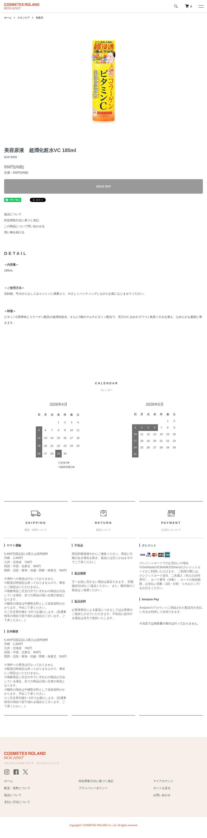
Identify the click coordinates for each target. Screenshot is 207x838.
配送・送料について (17, 788)
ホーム (8, 17)
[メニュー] (201, 6)
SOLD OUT (103, 186)
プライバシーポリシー (93, 788)
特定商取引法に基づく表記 (21, 220)
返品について (13, 214)
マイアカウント (163, 781)
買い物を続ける (14, 232)
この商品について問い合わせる (24, 226)
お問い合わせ (162, 795)
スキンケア (23, 17)
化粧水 (39, 17)
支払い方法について (17, 802)
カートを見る (162, 788)
